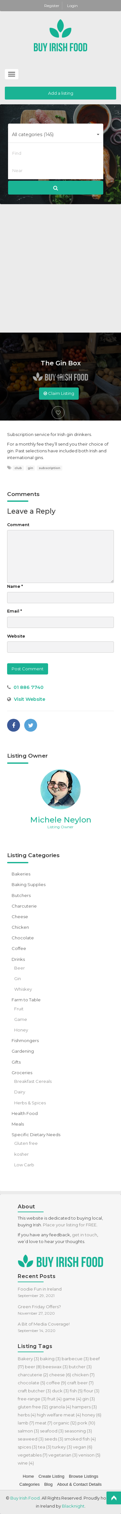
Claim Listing (59, 393)
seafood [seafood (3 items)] (52, 1430)
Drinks (18, 959)
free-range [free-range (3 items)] (32, 1398)
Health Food (25, 1113)
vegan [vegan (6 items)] (82, 1446)
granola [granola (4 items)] (60, 1406)
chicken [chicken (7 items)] (83, 1374)
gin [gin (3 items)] (88, 1398)
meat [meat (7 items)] (43, 1422)
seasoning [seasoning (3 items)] (78, 1430)
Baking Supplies (28, 884)
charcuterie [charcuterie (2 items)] (33, 1374)
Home (28, 1476)
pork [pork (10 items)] (86, 1422)
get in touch (84, 1234)
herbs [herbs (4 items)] (27, 1414)
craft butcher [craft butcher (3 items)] (34, 1390)
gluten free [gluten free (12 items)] (33, 1406)
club (18, 468)
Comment (18, 524)
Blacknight (73, 1506)
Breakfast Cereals (33, 1081)
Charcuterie (24, 906)
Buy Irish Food (25, 1498)
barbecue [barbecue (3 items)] (75, 1358)
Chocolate (23, 937)
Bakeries (21, 873)
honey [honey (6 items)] (91, 1414)
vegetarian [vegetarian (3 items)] (62, 1454)
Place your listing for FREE (69, 1224)
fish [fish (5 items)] (76, 1390)
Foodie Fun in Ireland (40, 1289)
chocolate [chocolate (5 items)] (31, 1382)
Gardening (23, 1051)
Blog (48, 1484)
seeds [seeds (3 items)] (54, 1438)
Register (52, 5)
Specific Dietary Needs (36, 1134)
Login (72, 5)
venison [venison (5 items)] (89, 1454)
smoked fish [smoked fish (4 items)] (80, 1438)
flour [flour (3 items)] (91, 1390)
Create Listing (51, 1476)
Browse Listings (83, 1476)
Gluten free (26, 1143)
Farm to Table (26, 999)
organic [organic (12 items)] (64, 1422)
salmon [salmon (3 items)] (28, 1430)
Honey (21, 1029)
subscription (49, 468)
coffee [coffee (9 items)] (56, 1382)
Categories (29, 1484)
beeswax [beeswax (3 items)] (55, 1366)
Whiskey (23, 989)
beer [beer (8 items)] (33, 1366)
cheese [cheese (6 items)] (60, 1374)
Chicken (20, 927)
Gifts (16, 1062)
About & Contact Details (79, 1484)
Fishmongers (25, 1040)
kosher (21, 1154)
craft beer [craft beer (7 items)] (80, 1382)
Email (14, 611)
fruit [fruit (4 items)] (54, 1398)
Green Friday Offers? (39, 1306)
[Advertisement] (60, 269)
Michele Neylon (60, 819)
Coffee (19, 948)
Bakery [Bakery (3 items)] (28, 1358)
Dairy (19, 1091)
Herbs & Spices (30, 1102)
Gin (59, 376)
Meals (18, 1124)
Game (20, 1019)
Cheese (20, 916)
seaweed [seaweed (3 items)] (31, 1438)
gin (30, 468)
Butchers (21, 895)
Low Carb (24, 1164)
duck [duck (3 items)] (60, 1390)
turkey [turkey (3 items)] (62, 1446)
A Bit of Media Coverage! (44, 1324)
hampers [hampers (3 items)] (84, 1406)
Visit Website (29, 699)
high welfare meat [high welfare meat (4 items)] (59, 1414)
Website (16, 636)
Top (113, 1498)
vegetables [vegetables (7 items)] (32, 1454)
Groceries (22, 1072)
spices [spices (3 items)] (27, 1446)
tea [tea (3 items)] (44, 1446)
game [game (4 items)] (72, 1398)
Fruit (19, 1008)
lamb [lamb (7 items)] (26, 1422)
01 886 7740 (29, 687)
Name (15, 586)
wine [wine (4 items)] (26, 1463)
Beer (19, 967)
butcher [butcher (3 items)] (80, 1366)
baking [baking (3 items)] (50, 1358)
